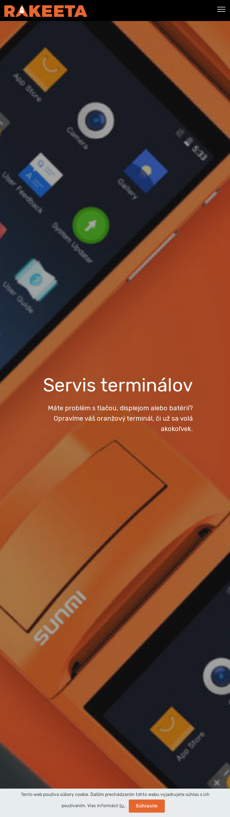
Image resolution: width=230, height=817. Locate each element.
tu (122, 805)
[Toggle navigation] (221, 9)
